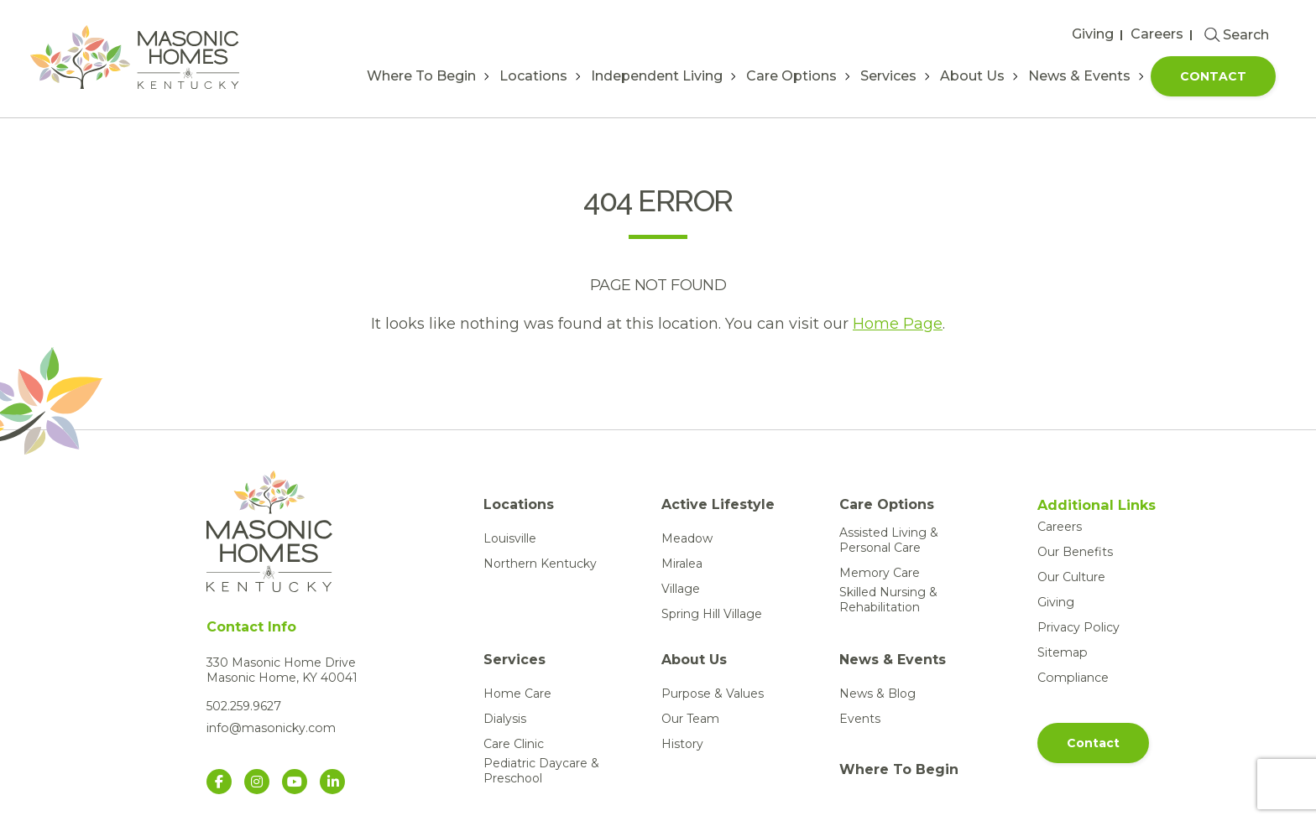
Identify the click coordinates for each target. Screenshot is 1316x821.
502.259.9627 (243, 706)
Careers (1157, 34)
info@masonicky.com (269, 727)
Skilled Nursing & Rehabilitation (888, 600)
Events (859, 718)
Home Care (517, 693)
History (682, 743)
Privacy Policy (1078, 627)
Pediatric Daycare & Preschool (541, 771)
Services (888, 76)
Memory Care (879, 572)
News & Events (1079, 76)
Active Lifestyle (718, 504)
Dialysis (504, 718)
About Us (972, 76)
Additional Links (1096, 505)
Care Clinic (513, 743)
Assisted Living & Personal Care (888, 540)
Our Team (690, 718)
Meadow (687, 538)
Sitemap (1062, 652)
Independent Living (657, 76)
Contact (1213, 76)
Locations (533, 76)
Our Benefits (1075, 551)
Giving (1093, 34)
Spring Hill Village (711, 613)
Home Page (898, 323)
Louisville (509, 538)
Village (680, 588)
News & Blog (877, 693)
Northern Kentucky (540, 563)
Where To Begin (421, 76)
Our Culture (1071, 577)
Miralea (681, 563)
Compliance (1072, 677)
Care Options (791, 76)
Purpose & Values (712, 693)
